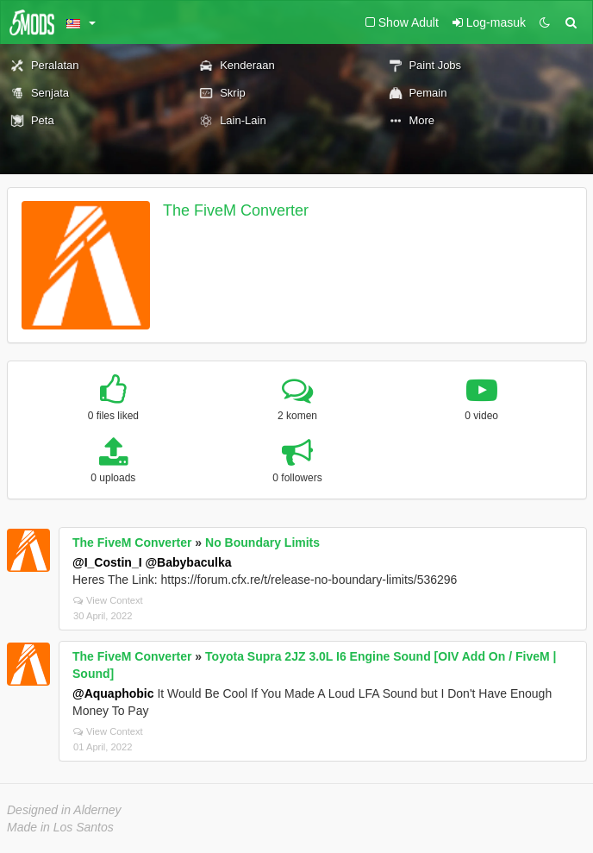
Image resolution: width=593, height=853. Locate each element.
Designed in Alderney (64, 810)
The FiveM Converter (236, 210)
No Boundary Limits (262, 542)
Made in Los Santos (60, 827)
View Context (108, 600)
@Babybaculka (188, 562)
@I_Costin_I (107, 562)
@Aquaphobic (113, 693)
